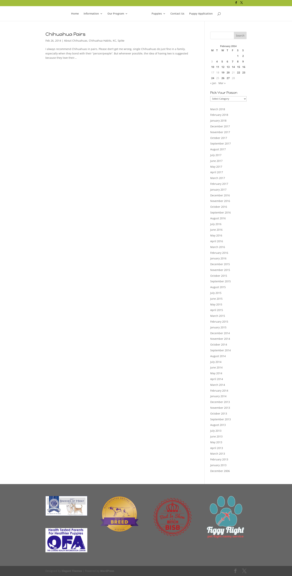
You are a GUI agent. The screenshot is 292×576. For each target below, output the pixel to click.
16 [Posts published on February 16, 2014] (243, 67)
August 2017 (218, 149)
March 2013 (217, 453)
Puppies (157, 13)
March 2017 (217, 178)
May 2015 (216, 304)
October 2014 (218, 344)
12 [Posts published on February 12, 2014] (222, 67)
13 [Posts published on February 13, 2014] (228, 67)
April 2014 (216, 379)
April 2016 (216, 241)
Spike (121, 40)
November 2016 (220, 201)
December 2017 (220, 126)
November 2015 (220, 270)
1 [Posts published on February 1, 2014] (238, 56)
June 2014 (216, 367)
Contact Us (177, 13)
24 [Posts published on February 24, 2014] (212, 78)
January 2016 (218, 258)
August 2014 (218, 356)
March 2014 (217, 385)
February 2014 (219, 390)
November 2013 (220, 407)
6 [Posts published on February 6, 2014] (227, 61)
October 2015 (218, 275)
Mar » (222, 83)
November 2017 (220, 132)
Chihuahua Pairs (65, 34)
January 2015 (218, 327)
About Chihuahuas (75, 40)
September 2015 (220, 281)
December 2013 (220, 402)
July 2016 (215, 224)
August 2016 (218, 218)
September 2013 (220, 419)
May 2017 (216, 166)
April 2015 (216, 310)
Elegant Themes (72, 571)
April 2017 (216, 172)
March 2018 (217, 109)
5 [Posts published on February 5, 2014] (222, 61)
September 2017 (220, 143)
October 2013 (218, 413)
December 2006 (220, 471)
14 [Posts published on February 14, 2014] (233, 67)
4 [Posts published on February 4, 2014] (217, 61)
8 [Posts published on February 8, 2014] (238, 61)
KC (114, 40)
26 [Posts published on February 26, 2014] (222, 78)
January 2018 (218, 120)
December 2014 (220, 333)
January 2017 (218, 189)
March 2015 (217, 316)
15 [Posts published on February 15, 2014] (238, 67)
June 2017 (216, 161)
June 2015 (216, 298)
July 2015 (215, 293)
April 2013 (216, 448)
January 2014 (218, 396)
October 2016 (218, 206)
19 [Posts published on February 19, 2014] (222, 72)
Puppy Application (201, 13)
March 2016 (217, 247)
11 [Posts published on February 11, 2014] (217, 67)
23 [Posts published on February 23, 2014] (243, 72)
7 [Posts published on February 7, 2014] (232, 61)
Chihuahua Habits (100, 40)
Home (75, 13)
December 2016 (220, 195)
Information (91, 13)
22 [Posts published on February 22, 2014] (238, 72)
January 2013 (218, 465)
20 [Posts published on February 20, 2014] (228, 72)
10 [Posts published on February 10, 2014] (212, 67)
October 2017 (218, 138)
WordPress (107, 571)
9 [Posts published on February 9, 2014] (243, 61)
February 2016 (219, 253)
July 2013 (215, 430)
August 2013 (218, 425)
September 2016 (220, 212)
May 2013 (216, 442)
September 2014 (220, 350)
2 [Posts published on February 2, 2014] (243, 56)
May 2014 (216, 373)
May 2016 (216, 235)
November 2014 (220, 338)
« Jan (213, 83)
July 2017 (215, 155)
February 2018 (219, 115)
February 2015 (219, 321)
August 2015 (218, 287)
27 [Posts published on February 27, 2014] (228, 78)
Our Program (115, 13)
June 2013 (216, 436)
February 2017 (219, 184)
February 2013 (219, 459)
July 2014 (215, 362)
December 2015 (220, 264)
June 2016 (216, 229)
